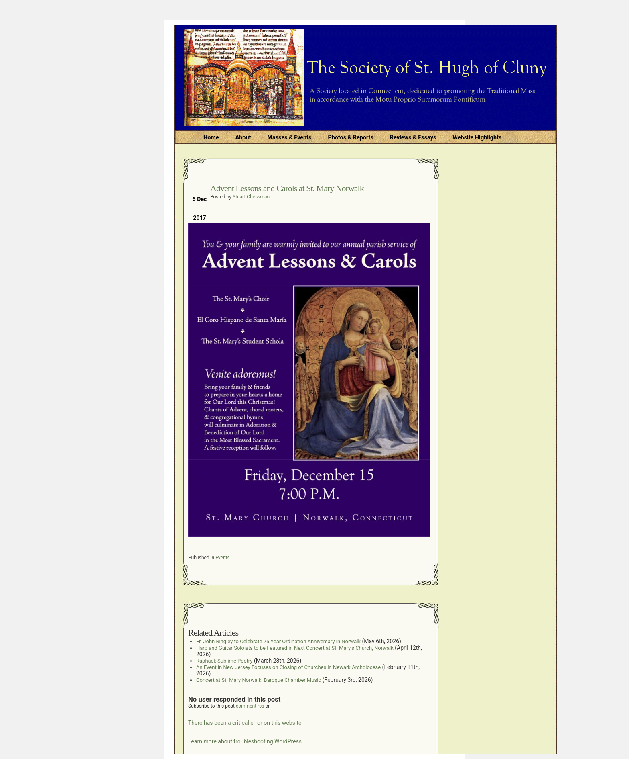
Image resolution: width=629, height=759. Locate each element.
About (243, 137)
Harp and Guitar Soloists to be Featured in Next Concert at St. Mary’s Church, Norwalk (295, 648)
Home (211, 137)
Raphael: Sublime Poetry (224, 661)
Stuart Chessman (251, 197)
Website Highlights (476, 137)
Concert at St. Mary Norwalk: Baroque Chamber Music (258, 680)
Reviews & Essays (413, 137)
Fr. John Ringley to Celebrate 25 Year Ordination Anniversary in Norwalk (278, 641)
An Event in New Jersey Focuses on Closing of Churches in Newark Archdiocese (288, 667)
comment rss (250, 706)
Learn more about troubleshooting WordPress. (245, 741)
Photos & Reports (350, 137)
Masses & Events (289, 137)
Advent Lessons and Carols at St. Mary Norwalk (287, 188)
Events (222, 558)
